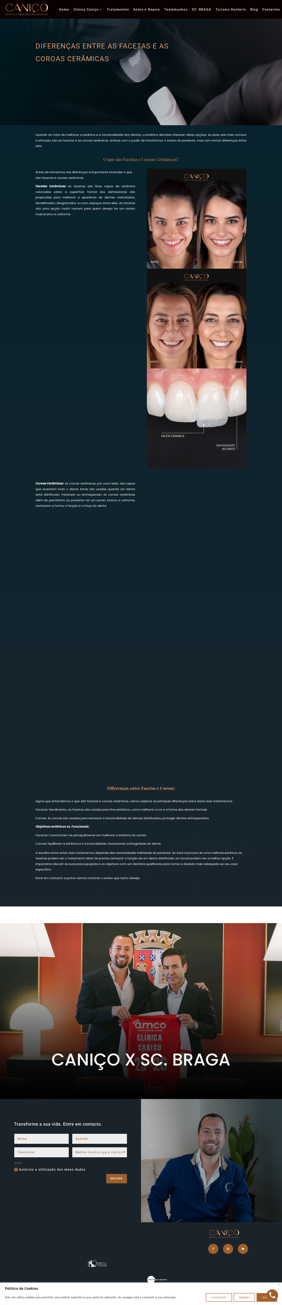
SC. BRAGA (201, 9)
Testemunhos (176, 9)
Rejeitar (244, 1297)
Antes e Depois (146, 9)
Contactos (271, 9)
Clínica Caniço (86, 9)
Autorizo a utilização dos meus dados (50, 1170)
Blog (254, 9)
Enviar (117, 1178)
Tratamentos (118, 9)
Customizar (219, 1297)
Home (64, 9)
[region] (141, 1293)
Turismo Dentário (231, 9)
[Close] (279, 1284)
